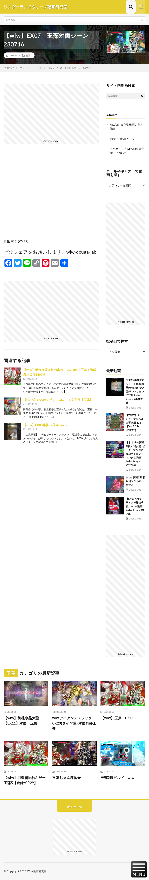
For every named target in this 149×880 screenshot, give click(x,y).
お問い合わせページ (122, 138)
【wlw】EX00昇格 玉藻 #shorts (45, 425)
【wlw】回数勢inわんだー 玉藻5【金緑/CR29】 (26, 780)
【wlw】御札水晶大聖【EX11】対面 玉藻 (21, 720)
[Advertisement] (51, 111)
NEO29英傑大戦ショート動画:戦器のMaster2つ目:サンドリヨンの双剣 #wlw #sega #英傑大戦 (135, 391)
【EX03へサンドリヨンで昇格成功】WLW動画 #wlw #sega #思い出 (135, 506)
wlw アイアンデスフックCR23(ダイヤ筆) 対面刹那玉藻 (74, 723)
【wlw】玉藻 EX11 (117, 718)
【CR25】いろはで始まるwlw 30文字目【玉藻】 (58, 400)
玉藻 (28, 55)
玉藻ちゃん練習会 (66, 777)
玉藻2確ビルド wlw (117, 777)
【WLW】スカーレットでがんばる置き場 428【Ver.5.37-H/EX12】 (135, 423)
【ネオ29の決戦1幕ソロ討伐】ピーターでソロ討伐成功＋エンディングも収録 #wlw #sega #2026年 (135, 454)
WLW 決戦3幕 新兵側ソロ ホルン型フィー (135, 481)
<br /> (51, 194)
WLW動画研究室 (37, 871)
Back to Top (74, 806)
